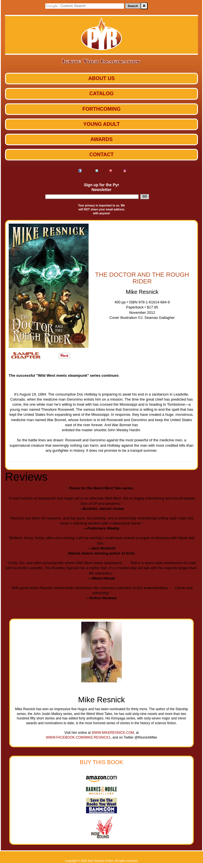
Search (133, 6)
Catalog (101, 93)
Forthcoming (101, 109)
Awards (101, 139)
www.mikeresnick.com (113, 733)
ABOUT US (101, 78)
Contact (101, 154)
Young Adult (101, 124)
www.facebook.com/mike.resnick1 (78, 737)
